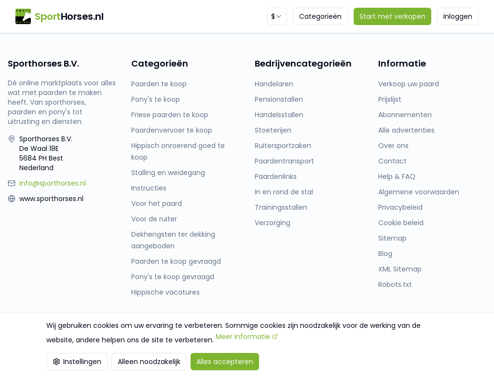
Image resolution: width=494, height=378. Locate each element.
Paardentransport (284, 161)
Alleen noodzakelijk (149, 361)
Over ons (393, 145)
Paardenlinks (276, 176)
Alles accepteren (224, 361)
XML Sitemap (400, 269)
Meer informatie (247, 336)
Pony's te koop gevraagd (172, 277)
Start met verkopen (392, 16)
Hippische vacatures (165, 292)
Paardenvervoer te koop (171, 130)
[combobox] (277, 16)
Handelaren (274, 84)
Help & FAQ (396, 176)
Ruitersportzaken (283, 145)
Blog (385, 253)
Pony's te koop (155, 99)
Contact (392, 161)
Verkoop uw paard (408, 84)
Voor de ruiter (154, 219)
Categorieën (320, 16)
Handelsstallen (279, 115)
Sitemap (392, 238)
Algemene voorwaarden (418, 192)
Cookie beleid (401, 223)
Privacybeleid (400, 207)
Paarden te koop (159, 84)
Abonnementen (405, 115)
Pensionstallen (279, 99)
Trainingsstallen (281, 207)
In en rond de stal (284, 192)
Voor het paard (156, 203)
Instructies (148, 188)
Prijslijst (389, 99)
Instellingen (77, 361)
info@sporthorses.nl (52, 183)
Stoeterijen (273, 130)
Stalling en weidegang (168, 172)
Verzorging (272, 223)
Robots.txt (395, 284)
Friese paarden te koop (169, 115)
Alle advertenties (406, 130)
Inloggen (457, 16)
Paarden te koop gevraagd (176, 261)
